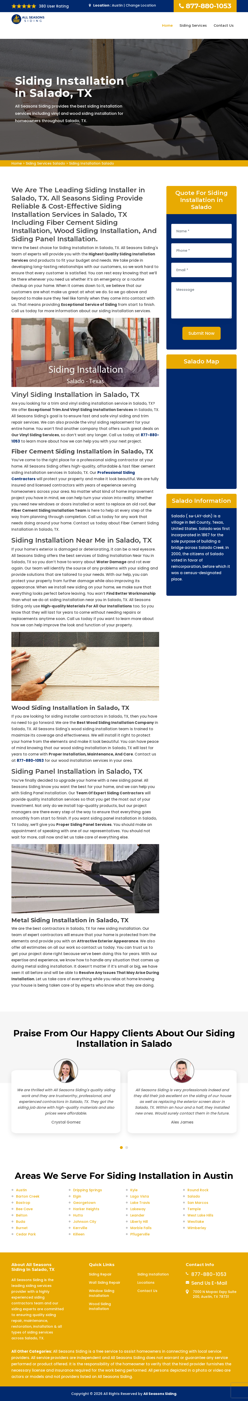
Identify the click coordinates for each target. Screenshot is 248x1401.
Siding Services (193, 25)
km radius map (201, 428)
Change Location (141, 5)
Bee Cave (24, 1209)
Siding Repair (100, 1274)
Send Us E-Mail (209, 1283)
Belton (21, 1215)
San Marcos (197, 1202)
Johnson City (84, 1221)
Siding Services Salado (45, 163)
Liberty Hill (139, 1221)
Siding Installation (153, 1274)
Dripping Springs (87, 1190)
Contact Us (224, 25)
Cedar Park (26, 1234)
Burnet (22, 1227)
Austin (21, 1190)
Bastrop (23, 1202)
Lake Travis (140, 1202)
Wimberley (196, 1227)
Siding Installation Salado (91, 163)
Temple (194, 1209)
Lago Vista (139, 1196)
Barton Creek (27, 1196)
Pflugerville (140, 1234)
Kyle (134, 1190)
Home (167, 25)
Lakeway (138, 1209)
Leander (137, 1215)
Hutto (78, 1215)
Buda (20, 1221)
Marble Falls (141, 1227)
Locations (146, 1282)
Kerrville (80, 1227)
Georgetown (84, 1202)
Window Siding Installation (101, 1293)
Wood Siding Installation (100, 1306)
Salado (193, 1196)
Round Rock (198, 1190)
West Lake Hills (200, 1215)
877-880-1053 (205, 6)
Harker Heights (86, 1209)
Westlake (195, 1221)
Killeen (79, 1234)
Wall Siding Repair (104, 1282)
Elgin (77, 1196)
